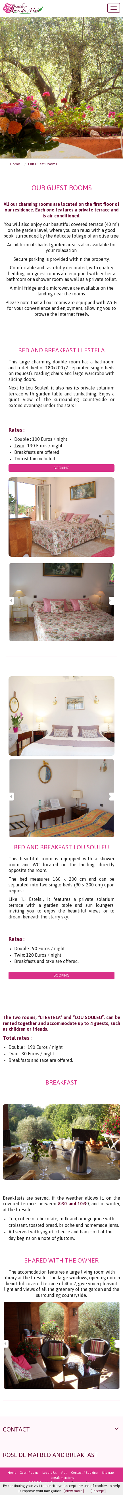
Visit (64, 1472)
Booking (61, 468)
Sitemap (108, 1472)
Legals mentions (62, 1477)
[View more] (74, 1491)
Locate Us (49, 1472)
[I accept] (98, 1491)
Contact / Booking (84, 1472)
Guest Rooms (29, 1472)
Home (12, 1472)
